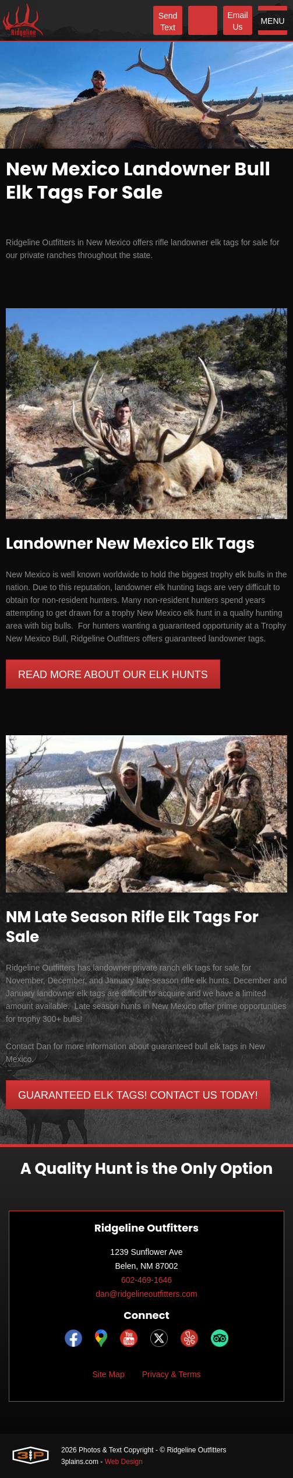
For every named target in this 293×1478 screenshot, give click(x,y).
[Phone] (202, 20)
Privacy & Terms (171, 1374)
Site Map (108, 1374)
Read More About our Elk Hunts (113, 674)
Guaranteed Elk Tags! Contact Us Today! (138, 1095)
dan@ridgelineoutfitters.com (146, 1294)
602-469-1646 (146, 1280)
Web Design (124, 1462)
